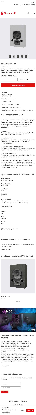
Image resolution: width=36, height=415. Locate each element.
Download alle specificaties (10, 229)
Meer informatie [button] (6, 413)
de (3, 2)
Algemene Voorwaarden (14, 401)
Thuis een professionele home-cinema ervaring (17, 336)
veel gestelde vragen (30, 2)
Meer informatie (5, 366)
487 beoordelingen (28, 110)
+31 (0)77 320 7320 (21, 4)
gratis (10, 104)
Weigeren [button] (22, 410)
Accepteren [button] (30, 410)
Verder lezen (26, 72)
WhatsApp (33, 4)
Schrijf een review (6, 249)
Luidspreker (4, 66)
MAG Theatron (13, 107)
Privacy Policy (24, 401)
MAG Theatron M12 (6, 296)
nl (1, 2)
